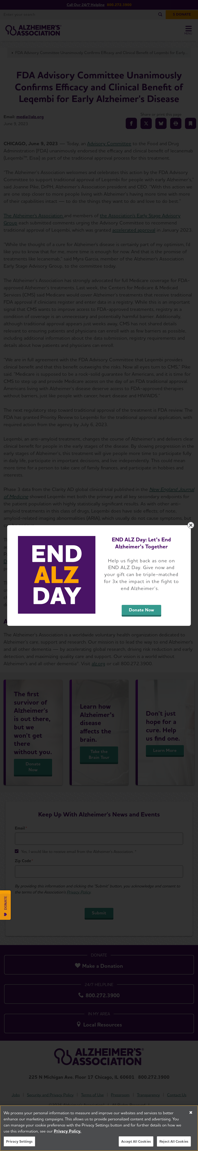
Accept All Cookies (136, 1143)
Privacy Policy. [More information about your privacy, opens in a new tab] (67, 1133)
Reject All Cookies (173, 1143)
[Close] (191, 1114)
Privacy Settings (19, 1143)
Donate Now (141, 610)
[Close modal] (190, 525)
